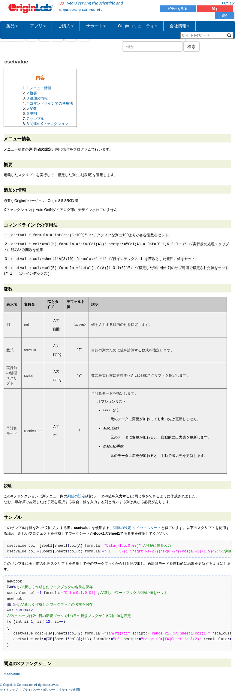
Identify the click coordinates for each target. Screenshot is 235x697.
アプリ (38, 25)
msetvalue (12, 674)
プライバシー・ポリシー (38, 689)
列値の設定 (76, 496)
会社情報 (179, 25)
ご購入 (66, 25)
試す (215, 9)
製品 (12, 25)
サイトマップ (9, 689)
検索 (191, 46)
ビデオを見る (177, 9)
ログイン (228, 3)
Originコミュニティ (137, 25)
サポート (96, 25)
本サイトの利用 (69, 689)
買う (224, 15)
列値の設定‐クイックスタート (137, 528)
